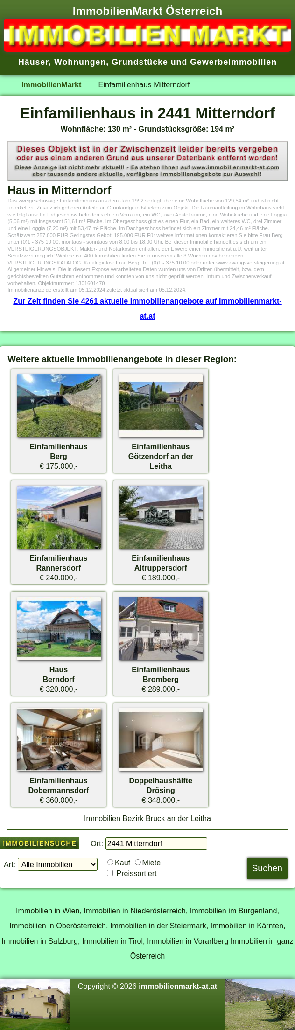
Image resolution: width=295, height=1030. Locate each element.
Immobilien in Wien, (49, 910)
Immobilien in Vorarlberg (187, 941)
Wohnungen (80, 62)
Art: (9, 864)
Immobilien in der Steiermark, (159, 925)
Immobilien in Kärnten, (248, 925)
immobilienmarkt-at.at (178, 986)
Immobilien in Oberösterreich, (59, 925)
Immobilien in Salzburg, (40, 941)
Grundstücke (140, 62)
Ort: (97, 843)
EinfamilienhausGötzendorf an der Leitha (160, 456)
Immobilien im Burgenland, (234, 910)
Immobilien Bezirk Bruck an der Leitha (147, 818)
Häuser (33, 62)
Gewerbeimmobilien (233, 62)
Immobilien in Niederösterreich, (136, 910)
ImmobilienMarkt (51, 84)
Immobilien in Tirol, (113, 941)
